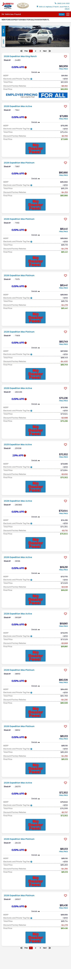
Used (3, 41)
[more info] (35, 159)
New (3, 31)
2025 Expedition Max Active (18, 445)
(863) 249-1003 (62, 3)
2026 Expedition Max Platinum (19, 163)
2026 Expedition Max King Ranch (20, 56)
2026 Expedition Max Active (18, 106)
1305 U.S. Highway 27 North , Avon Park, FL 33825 (53, 8)
